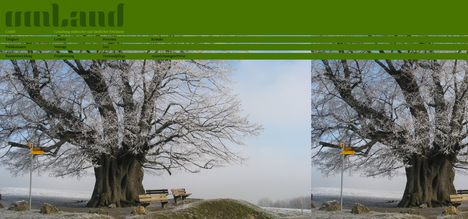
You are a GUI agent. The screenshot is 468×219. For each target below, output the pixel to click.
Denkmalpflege (114, 56)
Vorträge (60, 47)
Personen (109, 39)
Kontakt (157, 39)
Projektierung (64, 56)
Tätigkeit (12, 39)
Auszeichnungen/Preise (168, 56)
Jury (106, 47)
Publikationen (15, 47)
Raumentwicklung (18, 56)
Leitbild (60, 39)
